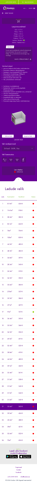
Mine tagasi (9, 13)
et (24, 8)
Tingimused (18, 467)
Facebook (18, 472)
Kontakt (18, 470)
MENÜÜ (31, 8)
